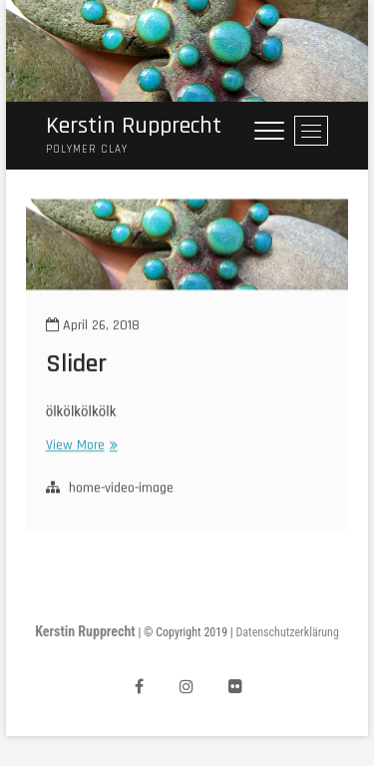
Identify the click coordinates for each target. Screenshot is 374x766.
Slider (76, 372)
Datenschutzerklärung (287, 632)
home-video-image (121, 496)
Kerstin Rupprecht (133, 126)
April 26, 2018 (93, 333)
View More (79, 453)
